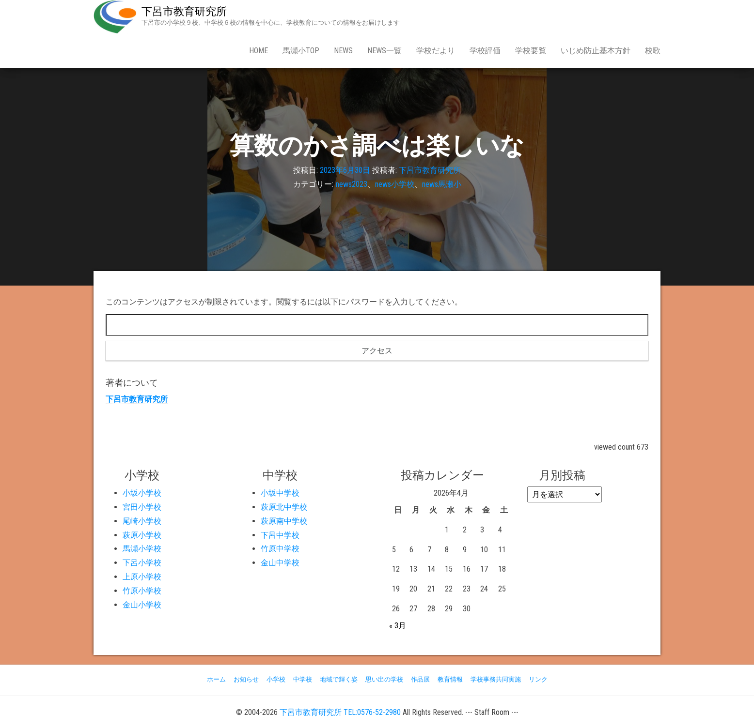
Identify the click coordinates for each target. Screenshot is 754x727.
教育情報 (450, 679)
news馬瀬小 (441, 184)
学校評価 (485, 50)
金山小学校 (142, 604)
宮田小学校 (142, 507)
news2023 (351, 184)
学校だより (435, 50)
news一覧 (384, 50)
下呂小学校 (142, 562)
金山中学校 (280, 562)
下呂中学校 (280, 535)
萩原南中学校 (284, 521)
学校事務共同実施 (496, 679)
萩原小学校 (142, 535)
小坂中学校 (280, 493)
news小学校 (394, 184)
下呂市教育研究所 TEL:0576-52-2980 (340, 712)
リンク (538, 679)
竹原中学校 (280, 548)
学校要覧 (530, 50)
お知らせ (246, 679)
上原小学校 (142, 576)
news (343, 50)
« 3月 (397, 625)
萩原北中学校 (284, 507)
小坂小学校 (142, 493)
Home (258, 50)
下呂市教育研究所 (184, 11)
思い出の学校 (384, 679)
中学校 (302, 679)
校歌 (652, 50)
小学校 (276, 679)
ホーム (216, 679)
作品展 (420, 679)
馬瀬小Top (301, 50)
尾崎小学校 (142, 521)
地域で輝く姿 (339, 679)
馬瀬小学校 (142, 548)
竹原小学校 (142, 590)
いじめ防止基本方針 (595, 50)
